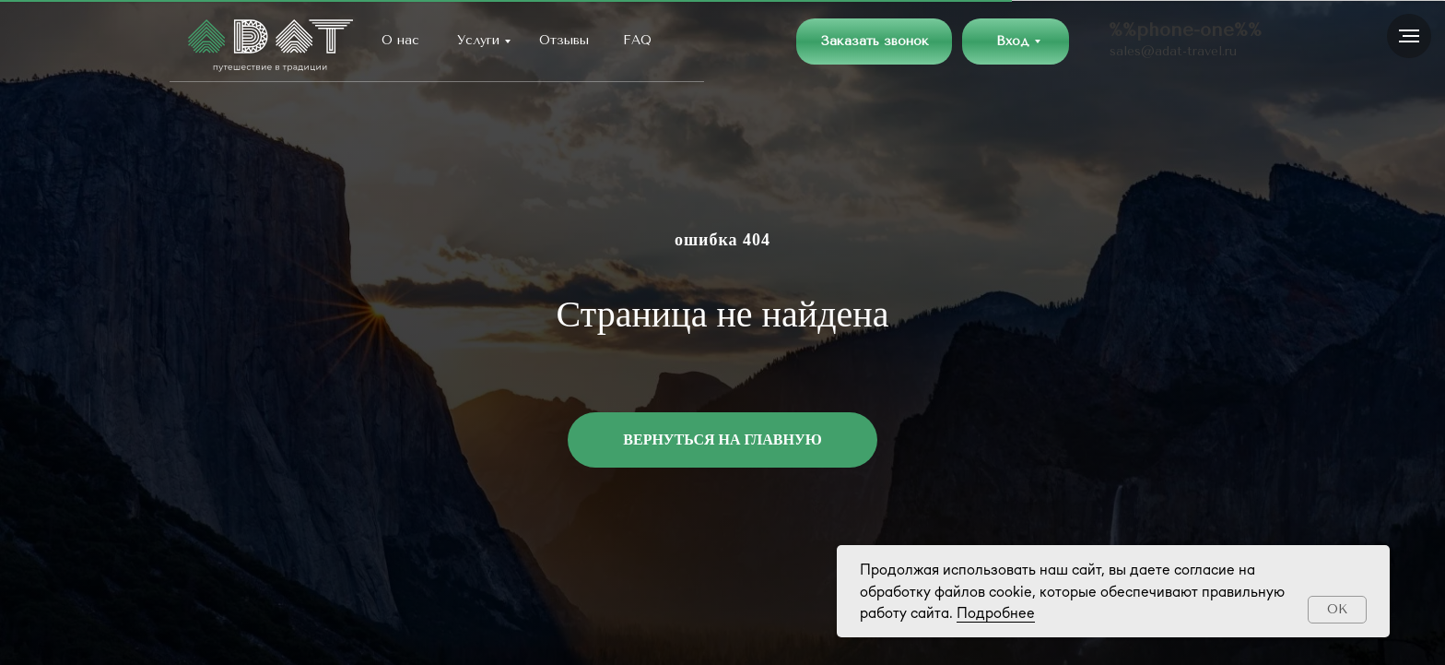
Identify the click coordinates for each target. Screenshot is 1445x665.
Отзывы (564, 40)
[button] (874, 41)
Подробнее (996, 612)
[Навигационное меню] (1409, 36)
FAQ (637, 40)
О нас (400, 40)
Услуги (478, 40)
